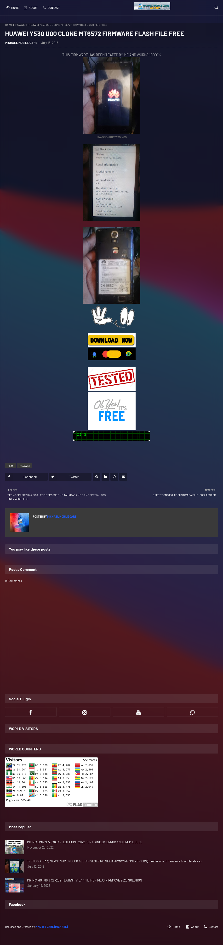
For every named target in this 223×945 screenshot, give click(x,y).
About (30, 8)
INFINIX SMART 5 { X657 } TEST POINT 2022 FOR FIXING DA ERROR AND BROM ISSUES (84, 842)
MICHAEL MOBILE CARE (21, 43)
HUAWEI (20, 24)
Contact (51, 8)
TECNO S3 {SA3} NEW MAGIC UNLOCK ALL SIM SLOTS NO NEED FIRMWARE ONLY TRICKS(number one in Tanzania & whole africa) (114, 861)
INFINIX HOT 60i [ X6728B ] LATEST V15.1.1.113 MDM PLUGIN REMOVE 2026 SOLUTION (84, 880)
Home (12, 8)
